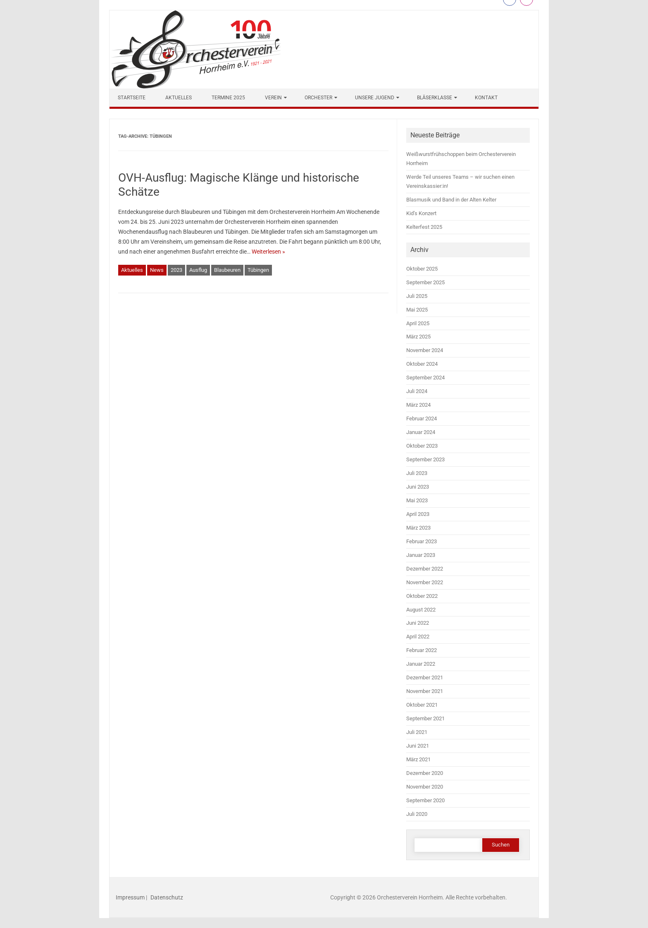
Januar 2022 (420, 664)
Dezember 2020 (424, 773)
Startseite (131, 98)
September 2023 (425, 459)
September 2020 (425, 800)
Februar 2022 (421, 650)
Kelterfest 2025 (424, 227)
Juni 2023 (417, 487)
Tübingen (258, 270)
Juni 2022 (417, 623)
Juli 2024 (416, 391)
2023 (176, 270)
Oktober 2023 (422, 446)
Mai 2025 (417, 310)
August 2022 (421, 610)
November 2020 (424, 787)
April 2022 (417, 636)
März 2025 (418, 336)
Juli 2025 (416, 296)
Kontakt (486, 98)
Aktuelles (178, 98)
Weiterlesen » (268, 251)
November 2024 (424, 350)
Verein (273, 98)
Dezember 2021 (424, 677)
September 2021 (425, 718)
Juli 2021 (416, 732)
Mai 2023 (417, 500)
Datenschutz (166, 897)
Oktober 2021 (422, 705)
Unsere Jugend (374, 98)
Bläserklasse (434, 98)
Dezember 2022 (424, 569)
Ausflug (198, 270)
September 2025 (425, 282)
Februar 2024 (421, 418)
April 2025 (417, 323)
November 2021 (424, 691)
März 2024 (418, 405)
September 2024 (425, 377)
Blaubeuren (227, 270)
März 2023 (418, 528)
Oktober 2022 (422, 596)
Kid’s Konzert (421, 213)
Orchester (318, 98)
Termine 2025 (228, 98)
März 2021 (418, 759)
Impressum (130, 897)
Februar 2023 (421, 541)
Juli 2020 (416, 814)
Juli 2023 (416, 473)
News (157, 270)
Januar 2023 (420, 555)
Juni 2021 (417, 746)
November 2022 (424, 582)
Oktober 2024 (422, 364)
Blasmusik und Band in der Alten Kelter (451, 200)
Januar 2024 (420, 432)
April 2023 (417, 514)
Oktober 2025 (422, 269)
